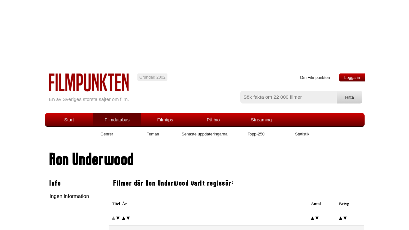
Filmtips (165, 119)
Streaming (261, 119)
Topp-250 (256, 134)
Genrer (106, 134)
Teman (153, 134)
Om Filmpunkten (315, 77)
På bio (213, 119)
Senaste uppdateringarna (204, 134)
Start (69, 119)
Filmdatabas (116, 119)
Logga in (352, 77)
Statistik (302, 134)
